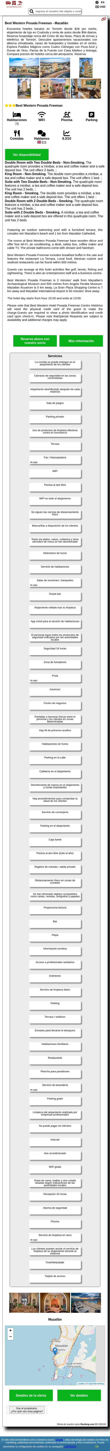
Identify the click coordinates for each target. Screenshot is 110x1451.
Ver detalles (79, 1395)
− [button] (10, 1337)
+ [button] (10, 1331)
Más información (81, 341)
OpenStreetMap (96, 1383)
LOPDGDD (70, 1446)
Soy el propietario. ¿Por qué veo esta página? (27, 1410)
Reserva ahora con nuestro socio (35, 340)
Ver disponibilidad (27, 154)
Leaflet (81, 1383)
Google (59, 1439)
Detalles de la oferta (31, 1395)
